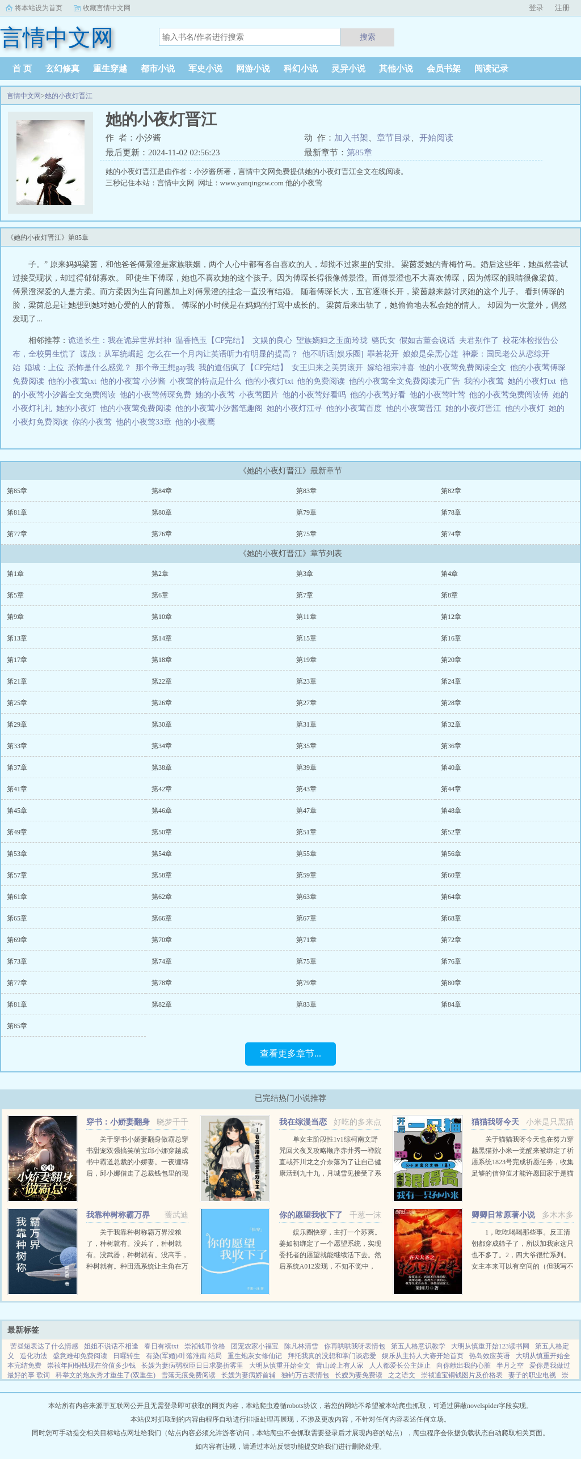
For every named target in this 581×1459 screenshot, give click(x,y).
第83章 (306, 491)
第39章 (306, 767)
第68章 (451, 918)
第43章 (306, 789)
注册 (562, 7)
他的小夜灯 (527, 408)
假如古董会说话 (427, 340)
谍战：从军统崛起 (112, 354)
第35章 (306, 746)
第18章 (161, 660)
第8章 (449, 595)
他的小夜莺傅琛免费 (157, 395)
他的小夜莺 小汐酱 (135, 381)
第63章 (306, 897)
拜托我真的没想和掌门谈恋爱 (332, 1356)
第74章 (451, 534)
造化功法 (33, 1356)
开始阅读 (436, 137)
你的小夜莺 (94, 422)
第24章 (451, 681)
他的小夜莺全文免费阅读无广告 (406, 381)
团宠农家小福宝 (255, 1346)
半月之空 (510, 1365)
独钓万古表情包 (305, 1375)
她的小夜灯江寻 (296, 408)
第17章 (17, 660)
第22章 (161, 681)
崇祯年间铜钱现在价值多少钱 (91, 1365)
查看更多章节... (290, 1053)
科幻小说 (301, 68)
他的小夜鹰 (197, 422)
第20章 (451, 660)
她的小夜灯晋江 (68, 96)
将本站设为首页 (38, 8)
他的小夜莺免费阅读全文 (464, 367)
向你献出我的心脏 (463, 1365)
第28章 (451, 703)
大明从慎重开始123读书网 (490, 1346)
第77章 (17, 534)
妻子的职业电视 (532, 1375)
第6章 (160, 595)
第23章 (306, 681)
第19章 (306, 660)
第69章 (17, 940)
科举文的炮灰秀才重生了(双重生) (105, 1375)
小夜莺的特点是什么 (207, 381)
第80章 (161, 512)
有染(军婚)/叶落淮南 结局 (184, 1356)
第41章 (17, 789)
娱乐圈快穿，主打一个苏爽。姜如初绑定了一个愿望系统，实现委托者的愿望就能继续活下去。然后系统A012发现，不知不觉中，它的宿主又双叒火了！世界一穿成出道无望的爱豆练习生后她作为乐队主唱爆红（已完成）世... (330, 1266)
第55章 (306, 854)
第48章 (451, 811)
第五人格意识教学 (418, 1346)
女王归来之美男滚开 (327, 367)
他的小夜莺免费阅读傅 (511, 395)
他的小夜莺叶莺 (439, 395)
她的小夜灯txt (534, 381)
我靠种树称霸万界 (118, 1215)
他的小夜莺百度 (356, 408)
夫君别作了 (479, 340)
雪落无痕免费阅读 (188, 1375)
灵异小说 (348, 68)
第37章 (17, 767)
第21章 (17, 681)
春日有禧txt (161, 1346)
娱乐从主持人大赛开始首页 (423, 1356)
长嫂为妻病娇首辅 (248, 1375)
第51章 (306, 832)
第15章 (306, 638)
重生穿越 (110, 68)
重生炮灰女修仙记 (255, 1356)
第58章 (161, 875)
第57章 (17, 875)
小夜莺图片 (261, 395)
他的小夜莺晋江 (415, 408)
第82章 (451, 491)
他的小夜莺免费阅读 (137, 408)
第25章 (17, 703)
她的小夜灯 (78, 408)
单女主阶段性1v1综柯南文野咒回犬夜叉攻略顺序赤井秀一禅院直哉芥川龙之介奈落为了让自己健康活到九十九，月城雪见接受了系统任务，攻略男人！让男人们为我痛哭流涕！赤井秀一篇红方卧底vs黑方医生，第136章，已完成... (330, 1173)
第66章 (161, 918)
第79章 (306, 512)
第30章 (161, 724)
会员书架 (444, 68)
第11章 (306, 617)
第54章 (161, 854)
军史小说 (205, 68)
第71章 (306, 940)
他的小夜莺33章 (145, 422)
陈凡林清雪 (301, 1346)
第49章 (17, 832)
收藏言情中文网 (106, 8)
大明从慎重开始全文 (279, 1365)
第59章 (306, 875)
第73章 (17, 961)
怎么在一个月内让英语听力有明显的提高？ (223, 354)
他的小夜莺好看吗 (316, 395)
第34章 (161, 746)
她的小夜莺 (217, 395)
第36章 (451, 746)
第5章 (15, 595)
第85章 (359, 152)
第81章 (17, 512)
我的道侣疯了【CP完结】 (243, 367)
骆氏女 (383, 340)
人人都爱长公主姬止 (400, 1365)
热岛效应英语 (489, 1356)
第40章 (451, 767)
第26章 (161, 703)
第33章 (17, 746)
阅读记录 (491, 68)
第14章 (161, 638)
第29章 (17, 724)
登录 (536, 7)
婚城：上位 (44, 367)
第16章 (451, 638)
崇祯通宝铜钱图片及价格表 (462, 1375)
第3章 (304, 574)
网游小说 (253, 68)
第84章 (161, 491)
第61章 (17, 897)
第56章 (451, 854)
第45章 (17, 811)
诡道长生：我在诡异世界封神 (119, 340)
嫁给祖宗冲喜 (391, 367)
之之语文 (401, 1375)
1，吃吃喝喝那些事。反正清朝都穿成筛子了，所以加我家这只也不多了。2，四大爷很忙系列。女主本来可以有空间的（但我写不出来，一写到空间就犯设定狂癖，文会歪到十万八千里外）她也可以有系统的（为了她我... (522, 1266)
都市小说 (158, 68)
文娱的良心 (272, 340)
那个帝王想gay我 (165, 367)
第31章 (306, 724)
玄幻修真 (62, 68)
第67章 (306, 918)
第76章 (161, 534)
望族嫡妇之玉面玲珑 (332, 340)
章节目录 (394, 137)
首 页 (22, 68)
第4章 (449, 574)
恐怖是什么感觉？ (100, 367)
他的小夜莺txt (74, 381)
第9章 (15, 617)
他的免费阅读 (323, 381)
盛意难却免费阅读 (80, 1356)
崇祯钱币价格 (204, 1346)
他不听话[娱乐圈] (332, 354)
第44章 (451, 789)
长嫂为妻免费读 (358, 1375)
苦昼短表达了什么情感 (44, 1346)
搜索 (368, 36)
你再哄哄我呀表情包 (354, 1346)
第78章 (451, 512)
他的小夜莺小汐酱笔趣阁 (221, 408)
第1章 (15, 574)
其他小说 (396, 68)
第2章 (160, 574)
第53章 (17, 854)
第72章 (451, 940)
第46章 (161, 811)
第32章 (451, 724)
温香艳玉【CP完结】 (212, 340)
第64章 (451, 897)
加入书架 (351, 137)
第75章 (306, 534)
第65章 (17, 918)
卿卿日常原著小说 (503, 1215)
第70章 (161, 940)
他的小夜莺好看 (380, 395)
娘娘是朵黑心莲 (430, 354)
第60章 (451, 875)
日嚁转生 (126, 1356)
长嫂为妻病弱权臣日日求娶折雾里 (192, 1365)
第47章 (306, 811)
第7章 (304, 595)
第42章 (161, 789)
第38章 (161, 767)
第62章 (161, 897)
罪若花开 (383, 354)
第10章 (161, 617)
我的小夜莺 (486, 381)
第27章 (306, 703)
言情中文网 (24, 96)
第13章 (17, 638)
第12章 (451, 617)
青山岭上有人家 (340, 1365)
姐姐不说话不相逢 (111, 1346)
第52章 (451, 832)
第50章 (161, 832)
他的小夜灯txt (271, 381)
